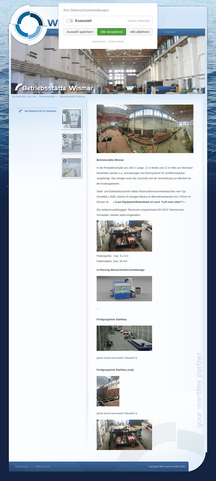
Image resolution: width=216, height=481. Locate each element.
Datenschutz (43, 466)
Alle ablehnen (139, 32)
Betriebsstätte (47, 96)
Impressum (22, 466)
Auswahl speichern (80, 32)
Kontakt (170, 32)
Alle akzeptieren (111, 32)
